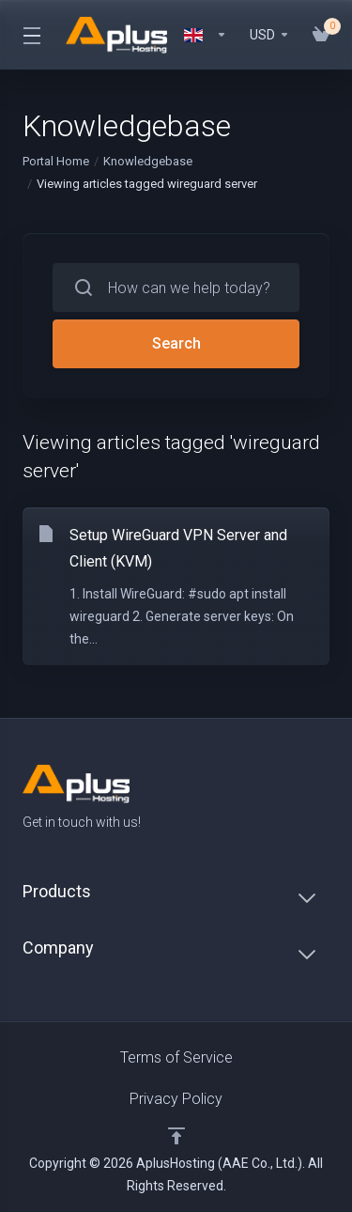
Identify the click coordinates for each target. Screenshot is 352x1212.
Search (176, 343)
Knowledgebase (147, 161)
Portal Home (56, 161)
